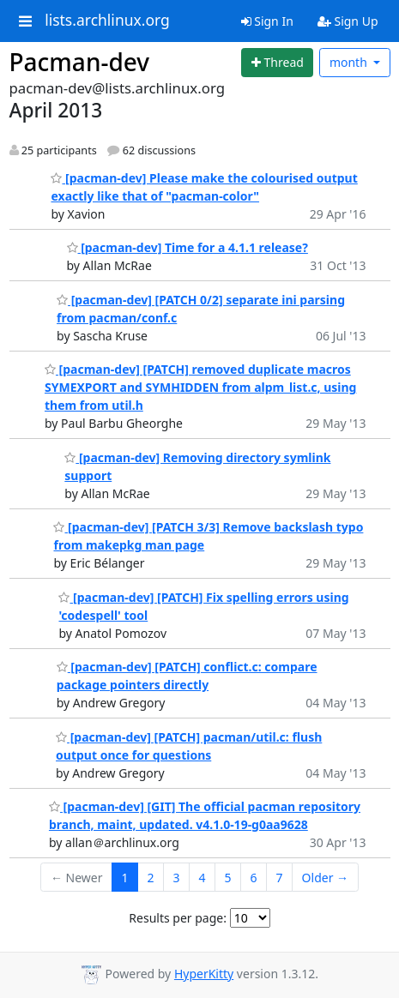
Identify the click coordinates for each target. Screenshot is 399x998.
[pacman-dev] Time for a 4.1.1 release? (187, 247)
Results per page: (178, 918)
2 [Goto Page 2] (151, 877)
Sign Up (347, 21)
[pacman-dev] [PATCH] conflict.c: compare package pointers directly (187, 675)
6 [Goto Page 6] (254, 877)
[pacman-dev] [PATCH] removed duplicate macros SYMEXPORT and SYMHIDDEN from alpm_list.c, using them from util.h (201, 387)
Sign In (267, 21)
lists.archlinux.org (107, 20)
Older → (325, 877)
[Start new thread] (277, 62)
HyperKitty (203, 973)
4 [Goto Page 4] (202, 877)
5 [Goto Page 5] (228, 877)
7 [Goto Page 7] (279, 877)
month (350, 62)
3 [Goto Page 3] (176, 877)
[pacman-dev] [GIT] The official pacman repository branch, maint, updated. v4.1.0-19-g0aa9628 (204, 815)
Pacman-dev (79, 61)
